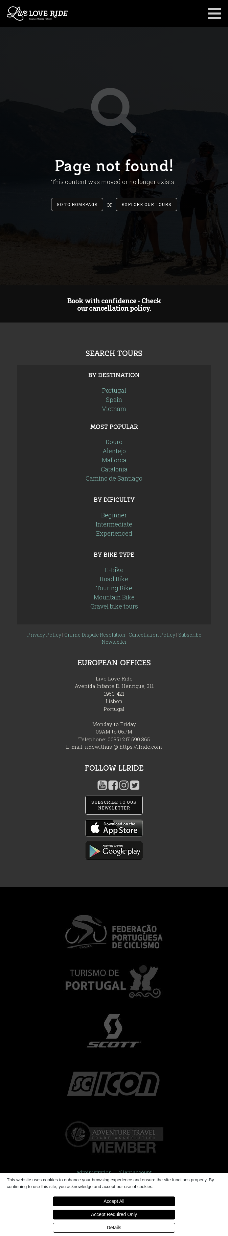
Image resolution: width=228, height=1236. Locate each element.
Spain (114, 399)
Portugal (114, 390)
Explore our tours (146, 204)
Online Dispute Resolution (95, 635)
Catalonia (114, 469)
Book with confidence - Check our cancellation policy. (114, 304)
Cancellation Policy (152, 635)
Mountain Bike (114, 597)
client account (135, 1172)
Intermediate (114, 524)
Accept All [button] (114, 1201)
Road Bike (114, 579)
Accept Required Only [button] (114, 1214)
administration (94, 1172)
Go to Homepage (77, 204)
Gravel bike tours (114, 606)
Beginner (114, 515)
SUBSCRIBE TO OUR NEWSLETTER (114, 804)
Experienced (114, 533)
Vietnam (114, 409)
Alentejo (114, 451)
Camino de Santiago (114, 478)
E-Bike (114, 570)
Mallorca (114, 460)
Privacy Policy (44, 635)
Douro (114, 442)
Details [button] (114, 1227)
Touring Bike (114, 588)
